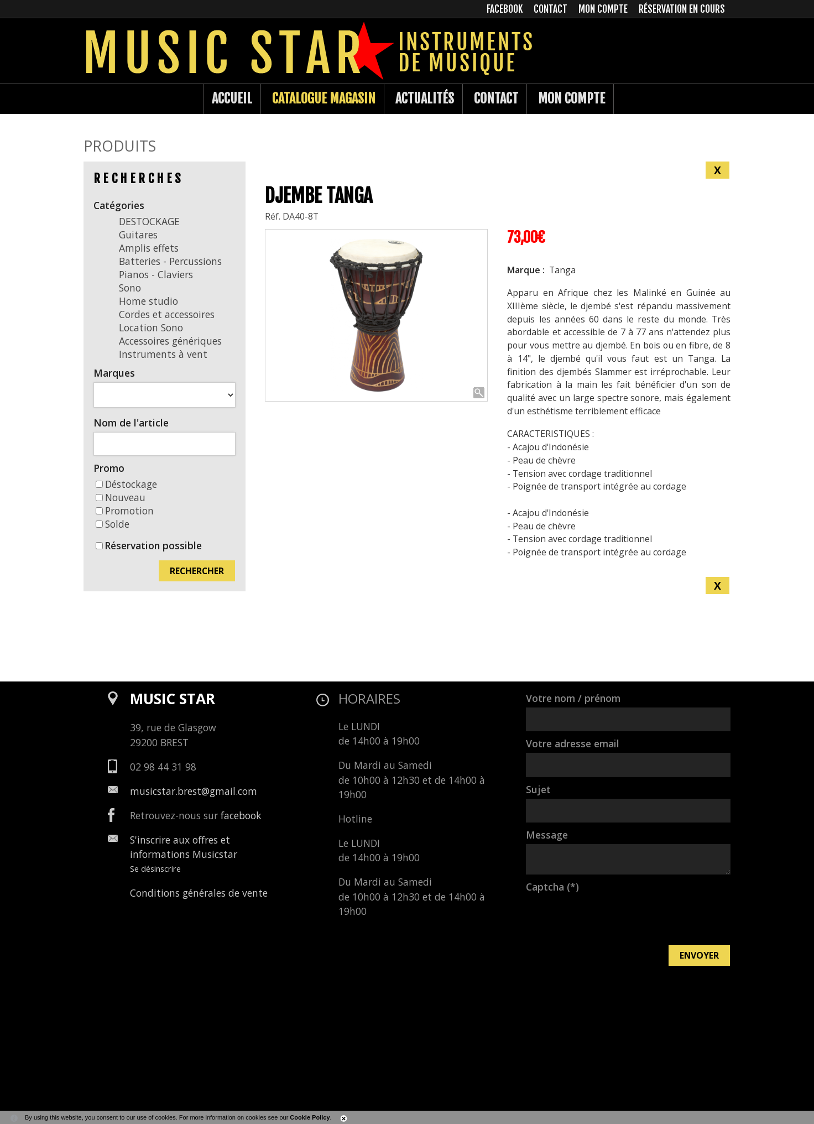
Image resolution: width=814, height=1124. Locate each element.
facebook (241, 815)
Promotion (125, 510)
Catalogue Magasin (323, 98)
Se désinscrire (155, 868)
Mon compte (571, 98)
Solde (112, 523)
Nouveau (120, 497)
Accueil (232, 98)
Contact (496, 98)
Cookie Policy (310, 1117)
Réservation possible (153, 545)
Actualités (424, 98)
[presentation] (610, 917)
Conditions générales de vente (199, 892)
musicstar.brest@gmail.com (193, 791)
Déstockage (126, 484)
